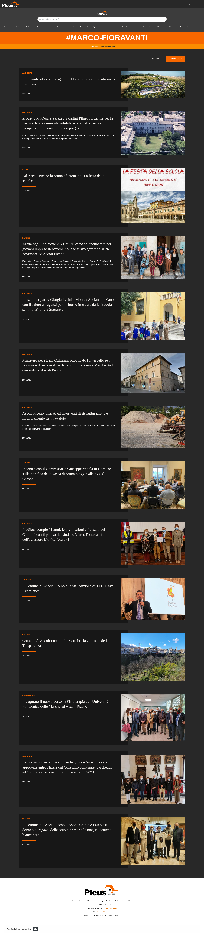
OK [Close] (35, 929)
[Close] (196, 928)
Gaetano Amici (111, 908)
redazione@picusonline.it (105, 912)
